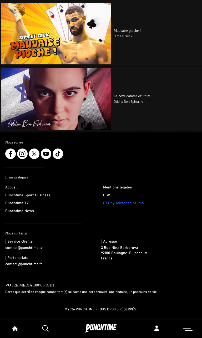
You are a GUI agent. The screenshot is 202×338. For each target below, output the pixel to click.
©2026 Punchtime (80, 309)
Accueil (11, 187)
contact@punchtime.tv (24, 248)
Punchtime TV (17, 203)
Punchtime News (19, 211)
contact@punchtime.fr (23, 264)
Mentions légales (117, 187)
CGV (106, 195)
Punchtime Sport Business (27, 195)
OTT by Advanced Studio (123, 203)
